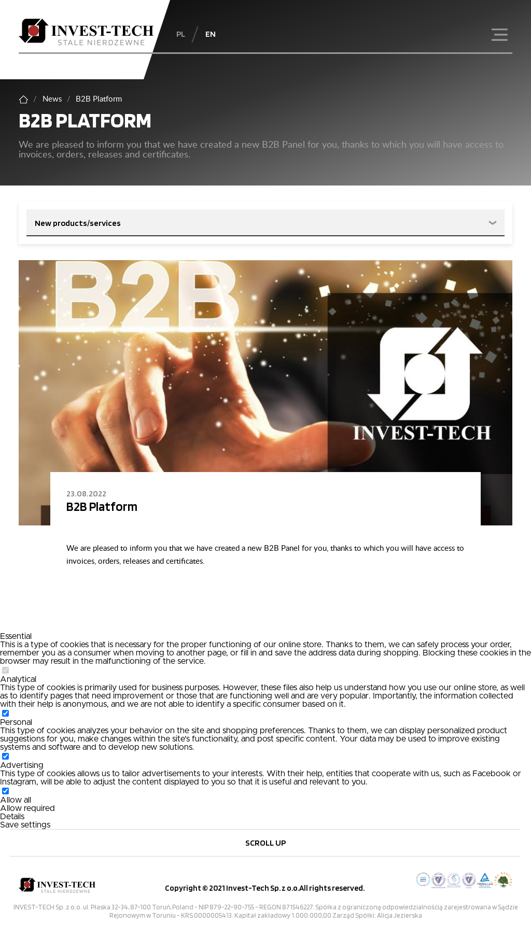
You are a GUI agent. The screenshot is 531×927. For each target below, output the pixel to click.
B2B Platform (101, 506)
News (52, 99)
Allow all (15, 800)
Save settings (25, 825)
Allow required (27, 808)
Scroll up (265, 842)
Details (12, 816)
